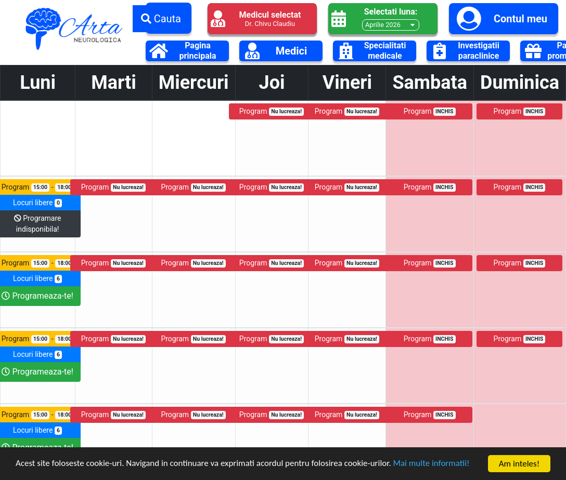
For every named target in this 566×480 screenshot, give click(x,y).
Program (271, 111)
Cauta (161, 18)
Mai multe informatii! (432, 464)
